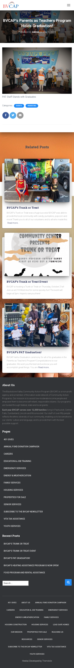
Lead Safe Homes (61, 625)
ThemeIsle (47, 661)
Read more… (13, 223)
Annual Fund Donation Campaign (21, 446)
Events (19, 106)
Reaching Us (57, 632)
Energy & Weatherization (17, 475)
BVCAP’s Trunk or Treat (23, 207)
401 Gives (9, 439)
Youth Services (12, 526)
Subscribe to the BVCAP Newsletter (23, 511)
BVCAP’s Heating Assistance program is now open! (31, 565)
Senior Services (12, 504)
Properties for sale (15, 497)
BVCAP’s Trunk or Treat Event (27, 281)
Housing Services (13, 490)
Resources (27, 639)
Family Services (12, 482)
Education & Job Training (17, 461)
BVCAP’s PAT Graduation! (24, 352)
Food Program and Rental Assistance (24, 572)
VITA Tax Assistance (14, 519)
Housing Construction (16, 625)
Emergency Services (15, 468)
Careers (8, 454)
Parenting (32, 106)
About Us (25, 603)
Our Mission (16, 632)
